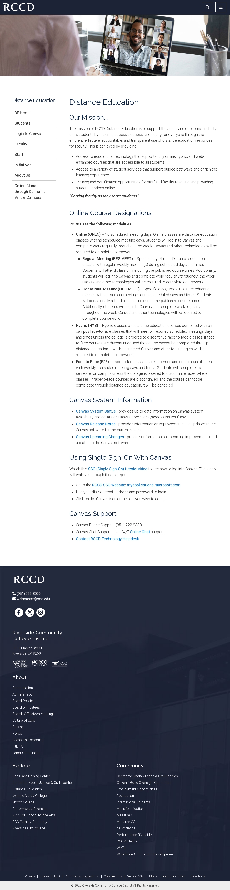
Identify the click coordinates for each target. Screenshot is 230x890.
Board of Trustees (26, 707)
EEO (57, 876)
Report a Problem (174, 876)
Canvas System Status (96, 411)
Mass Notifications (131, 809)
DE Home (23, 112)
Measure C (125, 815)
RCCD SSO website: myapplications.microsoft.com (136, 485)
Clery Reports (113, 876)
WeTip (121, 848)
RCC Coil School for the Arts (33, 815)
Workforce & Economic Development (145, 854)
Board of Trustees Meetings (33, 714)
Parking (18, 727)
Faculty (21, 144)
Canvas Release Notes (96, 424)
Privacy (30, 876)
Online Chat (140, 532)
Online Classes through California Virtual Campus (30, 191)
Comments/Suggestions (82, 876)
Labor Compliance (26, 753)
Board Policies (23, 701)
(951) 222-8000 (28, 594)
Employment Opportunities (137, 789)
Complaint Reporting (27, 740)
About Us (22, 175)
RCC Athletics (127, 841)
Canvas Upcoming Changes (100, 436)
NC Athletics (126, 828)
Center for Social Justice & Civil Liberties (42, 783)
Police (17, 733)
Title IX (17, 746)
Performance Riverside (29, 809)
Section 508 (135, 876)
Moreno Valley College (29, 796)
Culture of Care (23, 720)
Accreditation (22, 688)
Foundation (125, 796)
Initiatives (23, 165)
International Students (133, 802)
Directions (198, 876)
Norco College (23, 802)
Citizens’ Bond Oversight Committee (144, 783)
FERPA (44, 876)
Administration (23, 694)
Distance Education (27, 789)
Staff (19, 154)
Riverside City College (28, 828)
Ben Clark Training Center (31, 776)
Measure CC (126, 822)
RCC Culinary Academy (29, 822)
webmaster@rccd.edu (33, 599)
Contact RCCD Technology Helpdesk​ (107, 538)
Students (22, 123)
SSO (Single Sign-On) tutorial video (117, 469)
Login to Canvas (28, 133)
